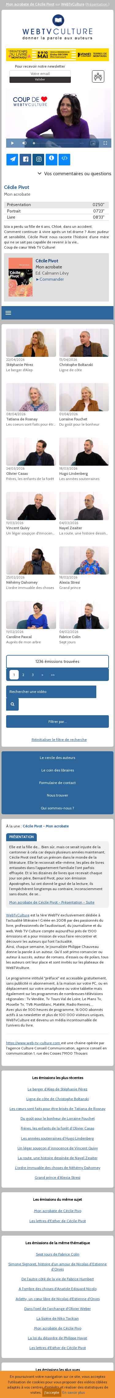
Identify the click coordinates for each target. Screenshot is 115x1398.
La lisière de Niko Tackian (57, 1318)
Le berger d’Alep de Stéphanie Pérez (57, 1089)
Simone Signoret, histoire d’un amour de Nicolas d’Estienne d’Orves (57, 1266)
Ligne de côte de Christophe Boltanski (57, 1099)
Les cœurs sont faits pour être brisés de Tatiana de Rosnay (57, 1108)
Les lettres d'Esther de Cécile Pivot (57, 1221)
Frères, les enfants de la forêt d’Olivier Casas (57, 1128)
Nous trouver (57, 795)
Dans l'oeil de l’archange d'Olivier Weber (57, 1308)
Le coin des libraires (57, 770)
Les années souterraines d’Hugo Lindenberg (57, 1138)
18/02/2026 (68, 577)
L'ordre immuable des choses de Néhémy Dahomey (57, 1167)
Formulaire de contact (57, 782)
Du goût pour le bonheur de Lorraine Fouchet (58, 1118)
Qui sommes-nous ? (57, 808)
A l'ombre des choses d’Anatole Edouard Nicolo (58, 1288)
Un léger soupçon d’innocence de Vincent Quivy (57, 1148)
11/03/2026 (14, 523)
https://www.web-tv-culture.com (33, 1043)
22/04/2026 (15, 359)
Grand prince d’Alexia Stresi (57, 1177)
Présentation (97, 4)
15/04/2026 (68, 359)
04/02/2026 (68, 632)
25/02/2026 (15, 577)
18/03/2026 (68, 468)
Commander (52, 279)
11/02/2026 (14, 632)
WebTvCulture (72, 4)
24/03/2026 (15, 468)
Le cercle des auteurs (57, 757)
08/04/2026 (15, 414)
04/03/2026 (68, 523)
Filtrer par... (57, 721)
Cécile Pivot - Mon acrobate (46, 826)
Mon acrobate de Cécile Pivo (57, 1210)
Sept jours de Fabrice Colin (57, 1254)
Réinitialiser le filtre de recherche (59, 739)
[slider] (54, 143)
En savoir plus (73, 1392)
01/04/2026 (68, 414)
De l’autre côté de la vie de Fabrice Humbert (57, 1279)
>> (53, 674)
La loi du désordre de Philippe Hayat (57, 1338)
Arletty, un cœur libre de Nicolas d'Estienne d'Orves (58, 1298)
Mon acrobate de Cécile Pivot (30, 4)
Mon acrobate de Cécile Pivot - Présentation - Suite (51, 902)
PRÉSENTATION (21, 837)
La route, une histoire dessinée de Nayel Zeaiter (58, 1158)
